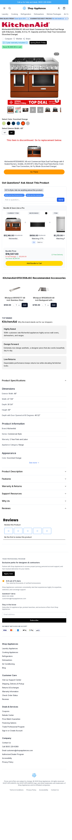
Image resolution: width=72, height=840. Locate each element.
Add (24, 305)
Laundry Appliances (10, 648)
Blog (4, 668)
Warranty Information (10, 691)
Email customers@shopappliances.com (17, 750)
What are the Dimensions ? (14, 195)
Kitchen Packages (54, 14)
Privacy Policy (7, 762)
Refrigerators (7, 656)
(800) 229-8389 (8, 596)
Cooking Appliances (10, 652)
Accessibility (7, 758)
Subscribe (34, 620)
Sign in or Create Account (12, 731)
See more (34, 463)
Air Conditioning (8, 664)
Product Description (34, 471)
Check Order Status (10, 695)
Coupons (5, 711)
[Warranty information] (27, 43)
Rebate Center (8, 715)
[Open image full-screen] (57, 100)
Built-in (40, 242)
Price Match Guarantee (11, 719)
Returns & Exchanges (10, 688)
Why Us (34, 501)
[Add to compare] (3, 39)
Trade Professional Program (13, 727)
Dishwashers (39, 14)
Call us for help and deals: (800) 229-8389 (34, 2)
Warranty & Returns (34, 486)
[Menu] (4, 8)
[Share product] (26, 39)
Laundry (5, 14)
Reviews (34, 508)
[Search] (9, 8)
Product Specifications (34, 380)
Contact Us (6, 743)
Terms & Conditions (17, 790)
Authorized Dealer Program (13, 754)
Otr (34, 242)
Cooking (14, 14)
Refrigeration (26, 14)
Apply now (8, 574)
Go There (34, 172)
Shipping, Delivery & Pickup (13, 684)
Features (34, 479)
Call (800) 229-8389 (10, 747)
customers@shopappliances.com (14, 598)
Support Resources (34, 493)
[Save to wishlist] (17, 39)
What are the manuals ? (35, 195)
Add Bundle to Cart (34, 263)
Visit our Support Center (11, 680)
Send (60, 199)
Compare (8, 39)
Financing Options (9, 723)
